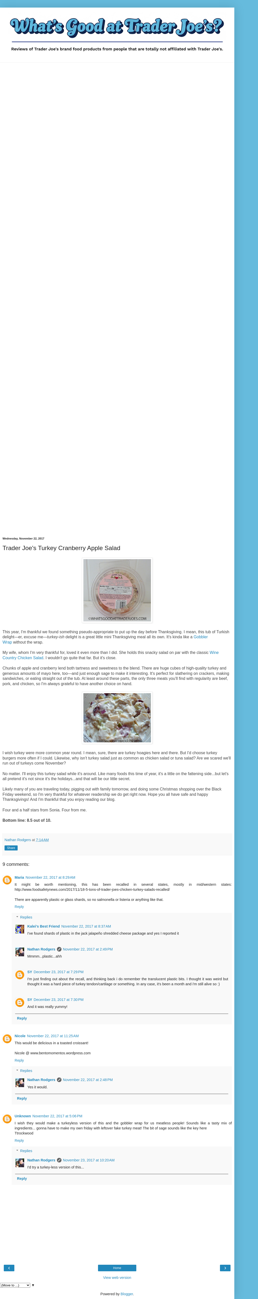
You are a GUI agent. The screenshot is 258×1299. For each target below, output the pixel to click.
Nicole (20, 1036)
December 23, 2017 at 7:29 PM (59, 972)
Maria (19, 877)
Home (117, 1268)
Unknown (23, 1116)
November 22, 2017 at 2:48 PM (88, 1080)
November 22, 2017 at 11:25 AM (53, 1036)
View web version (117, 1278)
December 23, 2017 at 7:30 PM (59, 1000)
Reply (19, 907)
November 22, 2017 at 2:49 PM (88, 949)
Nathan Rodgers (41, 949)
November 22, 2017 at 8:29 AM (50, 877)
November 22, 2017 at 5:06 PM (57, 1116)
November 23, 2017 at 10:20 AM (89, 1160)
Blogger (127, 1294)
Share (11, 848)
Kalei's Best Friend (43, 926)
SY (29, 972)
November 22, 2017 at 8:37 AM (86, 926)
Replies (26, 917)
